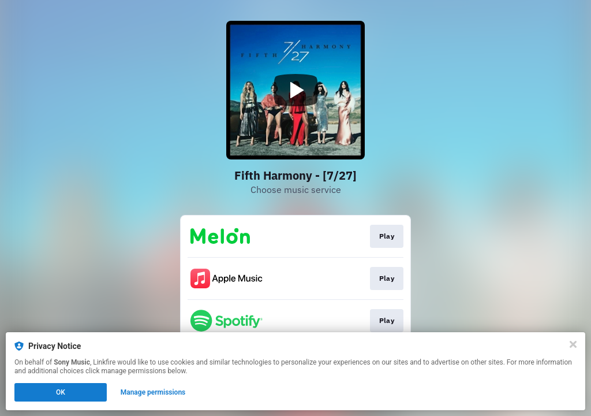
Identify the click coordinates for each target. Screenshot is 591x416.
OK (60, 392)
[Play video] (295, 90)
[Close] (573, 344)
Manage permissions (153, 392)
